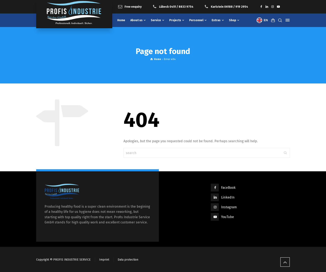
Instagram (229, 207)
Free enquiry (133, 6)
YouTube (227, 217)
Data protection (128, 259)
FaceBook (228, 188)
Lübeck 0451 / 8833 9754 (176, 6)
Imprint (104, 259)
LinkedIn (228, 197)
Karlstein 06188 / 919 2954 (229, 6)
